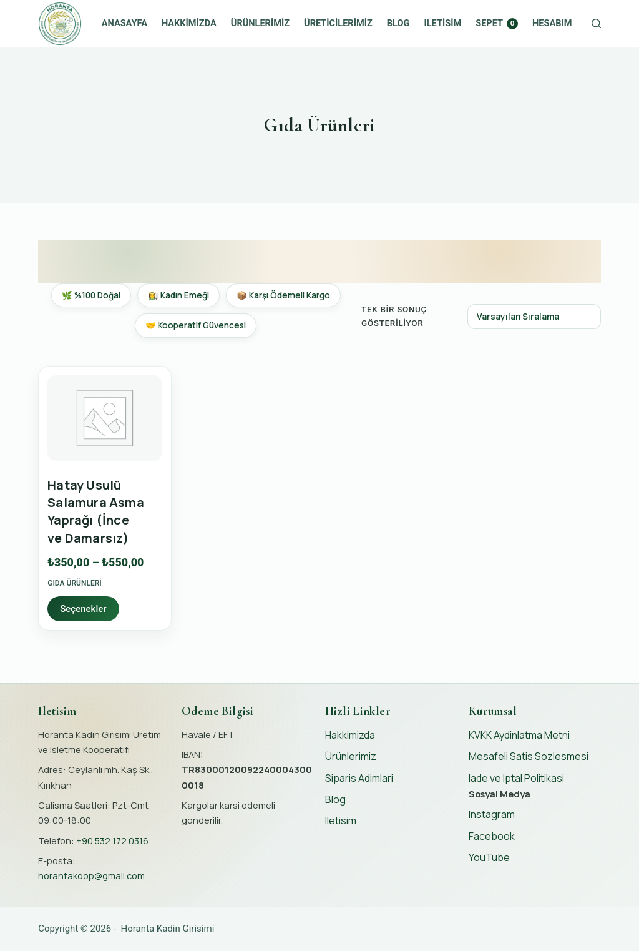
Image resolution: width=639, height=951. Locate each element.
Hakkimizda (189, 23)
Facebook (492, 836)
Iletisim (443, 23)
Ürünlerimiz (260, 23)
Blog (398, 23)
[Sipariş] (534, 316)
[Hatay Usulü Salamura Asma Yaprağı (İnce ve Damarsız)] (104, 418)
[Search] (596, 23)
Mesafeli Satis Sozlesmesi (528, 756)
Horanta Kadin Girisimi (168, 928)
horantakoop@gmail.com (91, 875)
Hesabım (552, 23)
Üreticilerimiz (338, 23)
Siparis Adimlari (359, 778)
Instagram (492, 814)
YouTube (489, 857)
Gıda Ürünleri (74, 583)
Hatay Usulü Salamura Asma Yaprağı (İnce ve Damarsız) (95, 511)
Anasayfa (124, 23)
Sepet (497, 23)
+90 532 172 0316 (112, 840)
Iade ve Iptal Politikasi (516, 778)
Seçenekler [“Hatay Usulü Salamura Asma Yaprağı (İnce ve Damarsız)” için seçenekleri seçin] (83, 608)
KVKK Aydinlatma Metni (519, 735)
